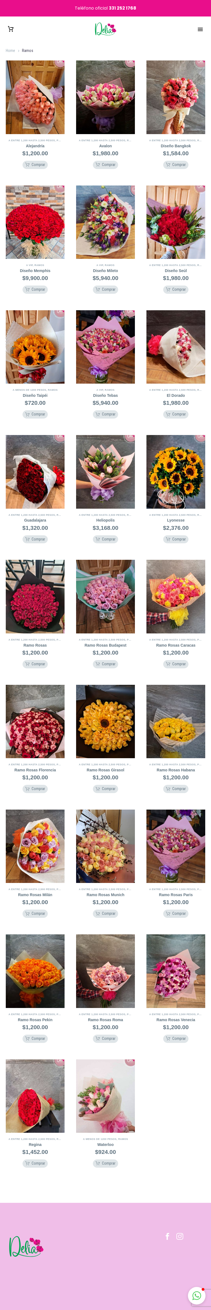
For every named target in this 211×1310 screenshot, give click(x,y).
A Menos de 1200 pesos (29, 383)
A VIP (29, 258)
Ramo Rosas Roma (105, 1012)
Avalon (105, 139)
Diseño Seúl (176, 263)
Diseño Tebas (105, 388)
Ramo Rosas (35, 638)
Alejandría (35, 139)
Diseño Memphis (35, 263)
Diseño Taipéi (35, 388)
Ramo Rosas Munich (105, 888)
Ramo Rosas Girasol (105, 763)
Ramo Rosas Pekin (35, 1012)
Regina (35, 1137)
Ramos (132, 133)
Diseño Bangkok (176, 139)
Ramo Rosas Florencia (35, 763)
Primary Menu (200, 22)
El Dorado (176, 388)
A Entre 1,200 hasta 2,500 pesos (32, 133)
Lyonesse (176, 513)
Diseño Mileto (105, 263)
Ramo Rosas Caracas (175, 638)
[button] (35, 158)
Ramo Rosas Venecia (176, 1012)
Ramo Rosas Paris (176, 888)
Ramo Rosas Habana (176, 763)
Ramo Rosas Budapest (105, 638)
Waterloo (105, 1137)
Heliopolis (105, 513)
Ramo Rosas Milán (35, 888)
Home (10, 43)
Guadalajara (35, 513)
